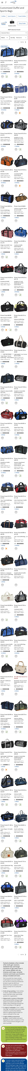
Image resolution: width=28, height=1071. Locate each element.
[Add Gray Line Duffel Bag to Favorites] (2, 804)
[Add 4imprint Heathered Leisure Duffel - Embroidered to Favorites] (2, 732)
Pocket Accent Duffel (6, 900)
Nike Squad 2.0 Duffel (6, 317)
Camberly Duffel (18, 609)
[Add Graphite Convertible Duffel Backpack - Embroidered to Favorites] (16, 769)
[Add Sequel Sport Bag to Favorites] (16, 438)
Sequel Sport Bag (18, 427)
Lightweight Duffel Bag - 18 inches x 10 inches (20, 101)
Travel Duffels (22, 16)
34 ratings (3, 146)
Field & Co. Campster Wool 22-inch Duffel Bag (7, 573)
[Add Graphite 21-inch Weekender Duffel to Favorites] (16, 149)
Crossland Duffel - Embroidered (18, 174)
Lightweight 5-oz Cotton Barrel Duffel (20, 355)
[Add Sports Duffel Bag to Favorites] (2, 149)
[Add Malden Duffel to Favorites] (2, 620)
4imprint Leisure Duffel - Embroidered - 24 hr (7, 645)
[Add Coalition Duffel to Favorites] (2, 438)
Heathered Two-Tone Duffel (6, 936)
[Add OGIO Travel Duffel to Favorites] (16, 911)
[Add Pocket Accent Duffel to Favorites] (2, 911)
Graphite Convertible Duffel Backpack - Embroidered (19, 758)
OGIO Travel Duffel (19, 900)
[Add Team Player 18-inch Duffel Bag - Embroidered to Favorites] (2, 366)
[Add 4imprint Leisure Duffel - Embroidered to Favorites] (2, 76)
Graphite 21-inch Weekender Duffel (18, 138)
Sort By (13, 37)
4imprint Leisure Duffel (20, 64)
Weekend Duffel (5, 174)
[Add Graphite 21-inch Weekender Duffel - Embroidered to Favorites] (16, 295)
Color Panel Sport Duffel (20, 500)
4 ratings (16, 218)
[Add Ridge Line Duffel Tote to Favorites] (2, 257)
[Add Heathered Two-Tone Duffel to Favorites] (2, 947)
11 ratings (3, 218)
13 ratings (17, 435)
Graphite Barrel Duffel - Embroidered (20, 573)
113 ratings (4, 73)
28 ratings (17, 292)
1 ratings (3, 292)
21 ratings (3, 473)
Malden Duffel (4, 609)
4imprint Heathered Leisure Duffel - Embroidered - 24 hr (19, 464)
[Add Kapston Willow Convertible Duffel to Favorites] (16, 732)
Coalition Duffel (5, 427)
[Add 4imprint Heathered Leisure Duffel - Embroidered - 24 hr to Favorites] (16, 476)
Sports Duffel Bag (5, 137)
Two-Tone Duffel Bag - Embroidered (20, 645)
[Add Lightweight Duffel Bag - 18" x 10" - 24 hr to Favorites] (2, 769)
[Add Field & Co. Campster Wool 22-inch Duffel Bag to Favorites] (2, 585)
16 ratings (17, 183)
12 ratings (3, 653)
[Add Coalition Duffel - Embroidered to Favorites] (16, 257)
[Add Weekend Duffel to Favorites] (2, 186)
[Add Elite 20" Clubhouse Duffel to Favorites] (2, 694)
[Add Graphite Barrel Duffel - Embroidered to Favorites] (16, 585)
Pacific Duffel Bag (18, 829)
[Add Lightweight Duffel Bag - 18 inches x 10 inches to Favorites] (16, 113)
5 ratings (3, 363)
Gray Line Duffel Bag (6, 794)
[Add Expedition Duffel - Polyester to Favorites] (2, 476)
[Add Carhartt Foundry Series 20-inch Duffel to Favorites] (16, 220)
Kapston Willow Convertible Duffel (18, 719)
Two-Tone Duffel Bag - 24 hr (20, 537)
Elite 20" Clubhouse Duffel (6, 681)
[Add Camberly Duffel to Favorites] (16, 620)
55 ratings (17, 73)
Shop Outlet (23, 24)
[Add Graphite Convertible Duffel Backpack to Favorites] (16, 403)
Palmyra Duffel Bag (19, 319)
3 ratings (16, 254)
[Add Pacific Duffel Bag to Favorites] (16, 841)
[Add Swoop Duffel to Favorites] (16, 876)
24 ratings (3, 183)
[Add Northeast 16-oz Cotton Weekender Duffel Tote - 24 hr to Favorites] (16, 694)
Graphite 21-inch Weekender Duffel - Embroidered (19, 283)
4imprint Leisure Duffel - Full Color (7, 391)
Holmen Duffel (18, 794)
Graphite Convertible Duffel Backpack (19, 391)
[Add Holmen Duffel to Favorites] (16, 804)
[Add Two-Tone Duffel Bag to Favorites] (2, 113)
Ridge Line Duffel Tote (6, 245)
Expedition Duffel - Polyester (5, 463)
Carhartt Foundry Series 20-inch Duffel (20, 209)
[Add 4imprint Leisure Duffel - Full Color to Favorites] (2, 403)
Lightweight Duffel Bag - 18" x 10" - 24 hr (7, 757)
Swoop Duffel (17, 865)
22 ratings (17, 653)
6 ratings (16, 327)
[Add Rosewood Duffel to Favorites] (2, 295)
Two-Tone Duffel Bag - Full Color (6, 500)
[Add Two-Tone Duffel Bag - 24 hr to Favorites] (16, 548)
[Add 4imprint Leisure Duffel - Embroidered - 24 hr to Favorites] (2, 656)
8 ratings (3, 327)
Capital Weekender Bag (7, 865)
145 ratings (4, 110)
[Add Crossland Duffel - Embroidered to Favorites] (16, 186)
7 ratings (3, 254)
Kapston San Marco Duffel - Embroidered (6, 537)
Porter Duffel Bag (5, 210)
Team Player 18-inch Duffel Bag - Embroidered (7, 356)
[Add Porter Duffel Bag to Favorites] (2, 220)
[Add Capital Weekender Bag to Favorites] (2, 876)
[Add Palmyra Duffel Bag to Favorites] (16, 330)
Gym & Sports (12, 16)
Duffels (3, 16)
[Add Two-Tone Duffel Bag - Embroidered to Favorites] (16, 656)
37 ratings (3, 729)
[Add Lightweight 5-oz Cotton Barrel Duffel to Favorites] (16, 366)
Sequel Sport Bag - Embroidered (19, 936)
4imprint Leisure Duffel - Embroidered (7, 65)
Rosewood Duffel (5, 281)
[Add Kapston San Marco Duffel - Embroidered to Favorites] (2, 548)
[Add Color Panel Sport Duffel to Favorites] (16, 512)
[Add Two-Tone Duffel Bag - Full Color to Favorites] (2, 512)
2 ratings (3, 509)
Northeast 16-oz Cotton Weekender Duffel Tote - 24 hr (20, 682)
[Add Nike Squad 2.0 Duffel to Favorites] (2, 330)
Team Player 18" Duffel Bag (6, 829)
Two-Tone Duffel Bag (6, 101)
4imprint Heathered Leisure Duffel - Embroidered (6, 720)
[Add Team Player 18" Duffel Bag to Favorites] (2, 841)
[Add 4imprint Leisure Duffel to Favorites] (16, 76)
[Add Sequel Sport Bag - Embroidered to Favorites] (16, 947)
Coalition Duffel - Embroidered (18, 245)
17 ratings (17, 110)
